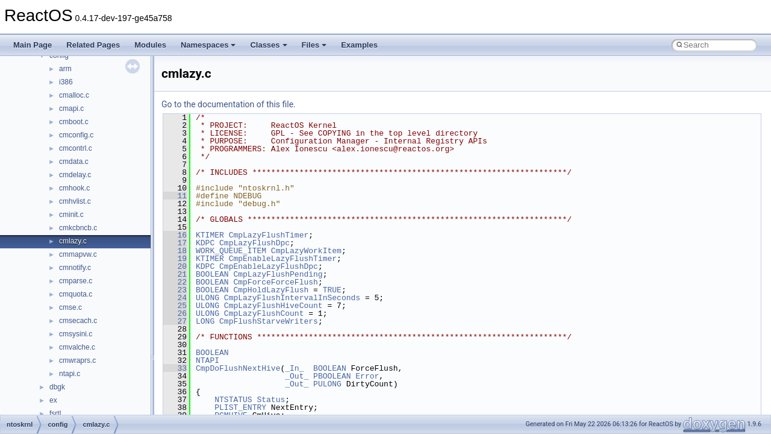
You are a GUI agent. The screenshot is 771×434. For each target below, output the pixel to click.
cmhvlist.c (75, 201)
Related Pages (93, 44)
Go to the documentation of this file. (228, 104)
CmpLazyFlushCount (264, 313)
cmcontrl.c (75, 148)
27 (175, 321)
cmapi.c (71, 108)
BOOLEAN (212, 274)
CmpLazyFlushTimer (269, 235)
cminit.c (71, 214)
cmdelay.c (75, 175)
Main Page (32, 44)
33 (175, 368)
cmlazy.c (73, 241)
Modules (150, 44)
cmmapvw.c (78, 254)
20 (175, 266)
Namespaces (208, 44)
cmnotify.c (75, 267)
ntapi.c (69, 374)
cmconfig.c (76, 135)
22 (175, 282)
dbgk (57, 387)
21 (175, 274)
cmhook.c (74, 188)
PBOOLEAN (332, 376)
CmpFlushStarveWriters (268, 321)
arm (65, 68)
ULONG (207, 297)
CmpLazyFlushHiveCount (273, 305)
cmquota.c (75, 294)
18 (175, 250)
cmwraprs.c (77, 360)
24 (175, 297)
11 (175, 195)
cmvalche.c (77, 347)
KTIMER (210, 235)
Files (314, 44)
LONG (205, 321)
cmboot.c (74, 122)
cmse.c (70, 307)
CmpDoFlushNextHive (238, 368)
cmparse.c (75, 281)
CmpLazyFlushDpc (254, 242)
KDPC (205, 242)
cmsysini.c (75, 334)
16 (175, 235)
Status (271, 399)
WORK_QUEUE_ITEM (231, 250)
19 (175, 258)
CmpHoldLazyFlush (270, 290)
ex (53, 400)
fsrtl (55, 413)
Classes (268, 44)
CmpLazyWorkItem (306, 250)
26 (175, 313)
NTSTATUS (233, 399)
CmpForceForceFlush (275, 282)
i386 (66, 82)
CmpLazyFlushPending (277, 274)
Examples (359, 44)
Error (367, 376)
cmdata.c (74, 161)
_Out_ (296, 376)
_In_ (294, 368)
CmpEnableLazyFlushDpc (268, 266)
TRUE (332, 290)
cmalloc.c (74, 95)
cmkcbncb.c (78, 228)
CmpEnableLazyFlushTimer (283, 258)
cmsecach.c (78, 320)
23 (175, 290)
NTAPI (207, 360)
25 (175, 305)
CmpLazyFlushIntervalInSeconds (292, 297)
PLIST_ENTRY (240, 407)
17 (175, 242)
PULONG (327, 384)
